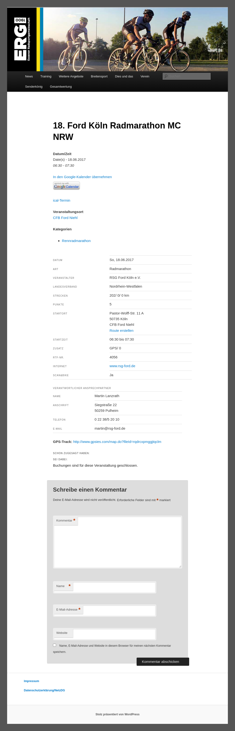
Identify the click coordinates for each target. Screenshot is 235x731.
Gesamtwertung (61, 86)
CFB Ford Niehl (65, 218)
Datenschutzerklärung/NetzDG (44, 690)
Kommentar (65, 520)
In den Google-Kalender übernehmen (82, 177)
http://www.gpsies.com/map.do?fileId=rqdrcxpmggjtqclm (117, 442)
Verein (144, 76)
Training (45, 76)
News (29, 76)
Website (61, 633)
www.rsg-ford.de (122, 366)
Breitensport (99, 76)
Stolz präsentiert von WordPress (117, 714)
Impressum (31, 681)
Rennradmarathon (76, 241)
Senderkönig (34, 86)
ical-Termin (61, 200)
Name (63, 586)
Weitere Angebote (71, 76)
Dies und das (124, 76)
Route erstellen (122, 330)
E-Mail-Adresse (68, 609)
